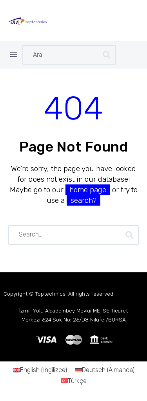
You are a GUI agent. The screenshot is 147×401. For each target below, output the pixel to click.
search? (83, 200)
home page (87, 189)
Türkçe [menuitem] (77, 380)
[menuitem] (40, 370)
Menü (13, 54)
